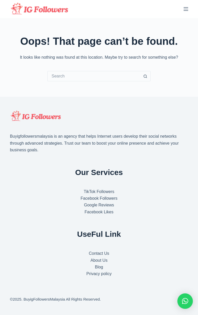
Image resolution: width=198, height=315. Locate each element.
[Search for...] (93, 76)
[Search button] (145, 76)
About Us (99, 260)
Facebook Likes (99, 212)
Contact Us (99, 253)
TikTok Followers (99, 191)
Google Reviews (99, 205)
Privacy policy (99, 274)
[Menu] (186, 9)
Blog (99, 267)
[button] (185, 301)
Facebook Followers (98, 198)
